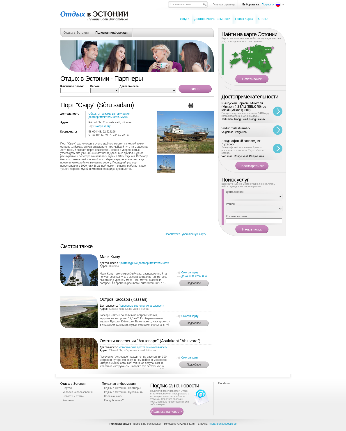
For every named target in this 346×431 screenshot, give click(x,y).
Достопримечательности (212, 19)
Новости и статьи (73, 396)
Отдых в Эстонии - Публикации (123, 392)
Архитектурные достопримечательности (144, 263)
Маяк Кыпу (110, 256)
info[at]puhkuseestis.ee (223, 423)
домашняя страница (194, 276)
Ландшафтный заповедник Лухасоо (241, 142)
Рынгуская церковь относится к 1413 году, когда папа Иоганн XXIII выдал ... (246, 114)
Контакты (68, 400)
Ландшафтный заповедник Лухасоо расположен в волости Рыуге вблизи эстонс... (243, 150)
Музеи (124, 117)
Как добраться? (114, 400)
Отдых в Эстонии (76, 32)
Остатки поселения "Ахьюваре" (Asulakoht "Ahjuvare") (150, 341)
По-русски (268, 4)
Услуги (184, 19)
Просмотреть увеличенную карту (185, 234)
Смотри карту (102, 126)
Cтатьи (263, 19)
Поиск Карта (244, 19)
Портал (67, 388)
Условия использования (78, 392)
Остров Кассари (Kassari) (123, 299)
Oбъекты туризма (100, 113)
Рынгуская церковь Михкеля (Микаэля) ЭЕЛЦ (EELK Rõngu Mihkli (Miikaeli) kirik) (244, 106)
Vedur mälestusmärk (236, 128)
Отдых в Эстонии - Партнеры (122, 388)
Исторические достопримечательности (109, 115)
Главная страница (224, 4)
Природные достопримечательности (141, 305)
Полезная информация (112, 32)
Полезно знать (113, 396)
